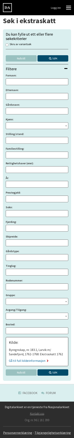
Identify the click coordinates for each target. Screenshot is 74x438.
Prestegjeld (13, 192)
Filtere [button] (36, 68)
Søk (54, 58)
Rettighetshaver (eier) (19, 163)
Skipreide (11, 236)
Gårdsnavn (12, 104)
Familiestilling (14, 148)
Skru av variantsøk (18, 44)
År (7, 178)
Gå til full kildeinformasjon (29, 361)
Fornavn (11, 75)
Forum (48, 393)
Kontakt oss (37, 413)
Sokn (9, 207)
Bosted (10, 324)
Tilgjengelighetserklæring (53, 433)
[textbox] (37, 125)
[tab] (37, 68)
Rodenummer (14, 280)
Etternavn (12, 90)
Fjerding (11, 222)
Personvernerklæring (17, 433)
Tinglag (10, 266)
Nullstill (21, 58)
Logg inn (56, 8)
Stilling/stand (14, 134)
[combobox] (37, 125)
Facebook (27, 393)
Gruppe (10, 295)
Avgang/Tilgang (16, 310)
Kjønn (9, 119)
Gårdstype (12, 251)
